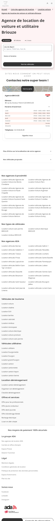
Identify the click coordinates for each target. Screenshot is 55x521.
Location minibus (8, 323)
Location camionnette (10, 368)
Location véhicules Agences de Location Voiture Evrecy (39, 215)
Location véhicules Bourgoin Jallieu (38, 283)
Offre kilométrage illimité (11, 414)
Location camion (8, 364)
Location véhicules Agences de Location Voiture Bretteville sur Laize (39, 207)
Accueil (4, 9)
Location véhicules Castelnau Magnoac (39, 277)
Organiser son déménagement (13, 389)
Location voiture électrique (11, 331)
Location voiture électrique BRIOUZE (38, 230)
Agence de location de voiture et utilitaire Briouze (21, 13)
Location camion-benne (10, 375)
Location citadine (8, 308)
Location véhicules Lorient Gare (39, 288)
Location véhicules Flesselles (38, 250)
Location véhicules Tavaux (11, 254)
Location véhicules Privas (11, 258)
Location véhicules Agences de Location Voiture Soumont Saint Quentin (13, 199)
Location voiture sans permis (12, 339)
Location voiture (44, 9)
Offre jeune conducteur (10, 406)
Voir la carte (27, 89)
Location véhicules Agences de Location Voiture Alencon (13, 215)
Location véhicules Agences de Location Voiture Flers (39, 181)
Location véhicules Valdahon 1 (13, 250)
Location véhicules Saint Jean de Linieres (13, 289)
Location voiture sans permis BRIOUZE (12, 230)
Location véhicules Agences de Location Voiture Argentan (39, 189)
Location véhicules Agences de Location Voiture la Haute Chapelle (13, 190)
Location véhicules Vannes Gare (40, 272)
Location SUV (6, 311)
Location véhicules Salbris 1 (38, 246)
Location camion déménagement (14, 385)
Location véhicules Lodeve (37, 265)
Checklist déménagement (11, 393)
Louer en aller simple (9, 422)
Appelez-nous (27, 135)
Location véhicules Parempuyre (39, 261)
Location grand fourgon (10, 360)
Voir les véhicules (27, 64)
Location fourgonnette (10, 352)
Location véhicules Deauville (12, 272)
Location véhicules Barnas (11, 246)
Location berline (8, 315)
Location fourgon (8, 356)
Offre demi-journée (9, 410)
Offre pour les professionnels (12, 402)
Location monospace (9, 327)
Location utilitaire (8, 348)
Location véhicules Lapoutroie (13, 261)
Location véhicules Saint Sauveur (14, 282)
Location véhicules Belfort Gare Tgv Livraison (13, 266)
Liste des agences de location (22, 9)
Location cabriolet (8, 319)
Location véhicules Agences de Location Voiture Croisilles (39, 198)
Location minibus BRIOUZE (11, 235)
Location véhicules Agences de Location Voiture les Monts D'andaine (13, 182)
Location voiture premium (11, 335)
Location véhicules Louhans (38, 254)
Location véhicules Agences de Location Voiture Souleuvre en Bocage (13, 207)
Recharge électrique (9, 418)
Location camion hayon (10, 372)
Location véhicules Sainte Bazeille (40, 258)
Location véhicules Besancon (12, 276)
